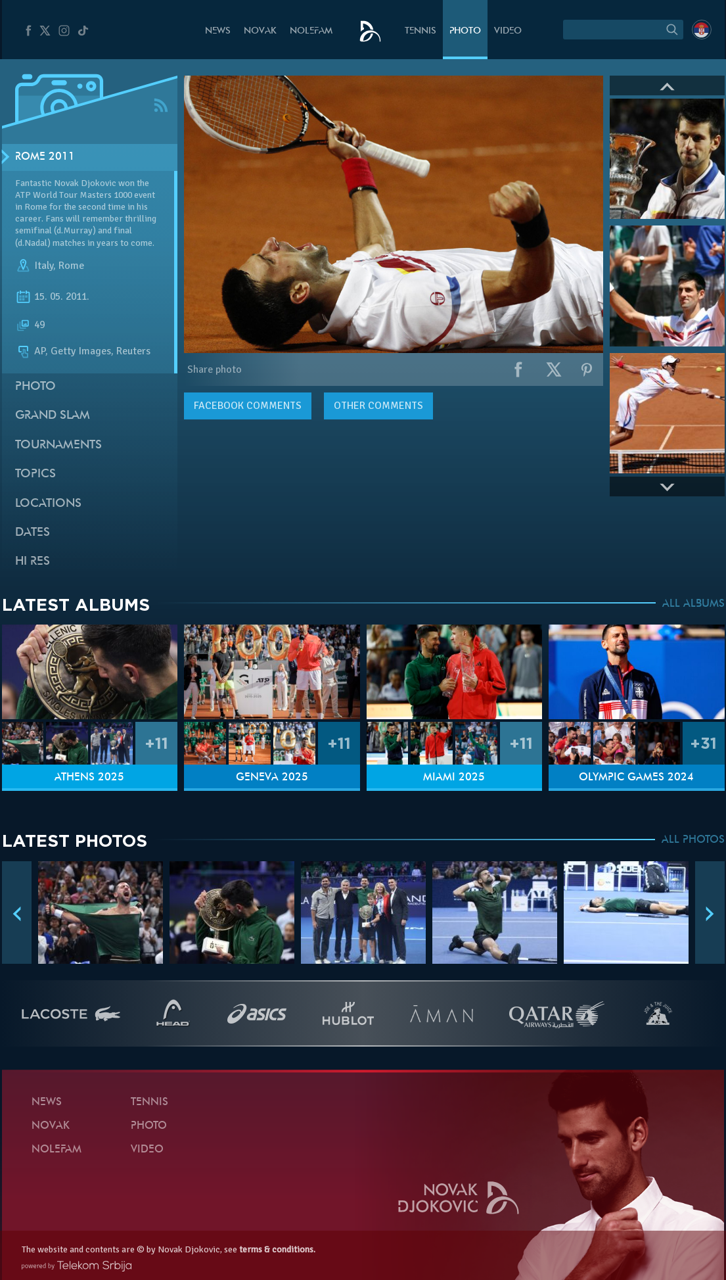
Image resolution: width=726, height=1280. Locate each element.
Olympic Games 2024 (636, 777)
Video (508, 31)
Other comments (378, 405)
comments (248, 405)
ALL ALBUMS (693, 604)
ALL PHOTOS (693, 840)
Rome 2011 (45, 157)
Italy (43, 265)
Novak (260, 31)
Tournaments (58, 445)
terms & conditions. (277, 1249)
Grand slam (52, 416)
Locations (48, 504)
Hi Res (32, 562)
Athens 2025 (89, 777)
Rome (71, 265)
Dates (32, 533)
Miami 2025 (454, 777)
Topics (35, 474)
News (218, 31)
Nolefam (311, 31)
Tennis (420, 31)
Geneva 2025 (272, 777)
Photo (465, 31)
